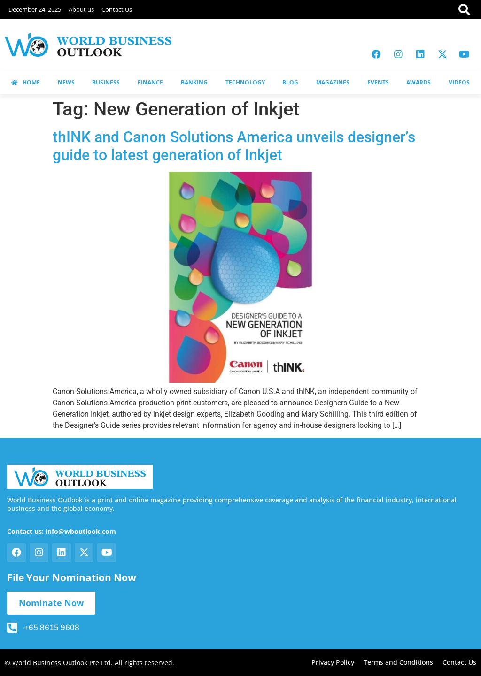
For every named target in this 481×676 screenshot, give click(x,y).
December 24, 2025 (34, 9)
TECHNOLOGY (245, 82)
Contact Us (116, 9)
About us (81, 9)
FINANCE (150, 82)
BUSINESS (106, 82)
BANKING (194, 82)
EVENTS (378, 82)
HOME (25, 82)
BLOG (290, 82)
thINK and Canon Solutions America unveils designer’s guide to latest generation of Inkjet (234, 146)
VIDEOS (459, 82)
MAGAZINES (332, 82)
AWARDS (418, 82)
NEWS (66, 82)
